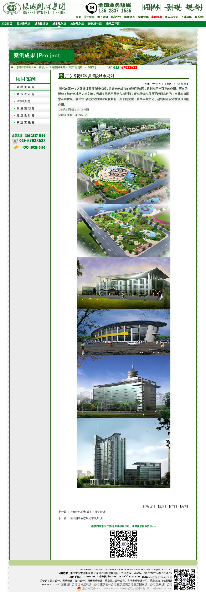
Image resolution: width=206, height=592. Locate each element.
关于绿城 (89, 17)
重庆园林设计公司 (144, 584)
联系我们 (200, 17)
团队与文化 (171, 17)
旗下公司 (102, 17)
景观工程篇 (113, 23)
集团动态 (129, 17)
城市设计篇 (41, 23)
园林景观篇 (23, 23)
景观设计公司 (164, 584)
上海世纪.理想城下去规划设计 (87, 511)
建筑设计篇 (95, 23)
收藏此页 (148, 506)
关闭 (184, 506)
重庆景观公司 (125, 584)
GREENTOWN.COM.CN (158, 573)
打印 (173, 506)
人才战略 (186, 17)
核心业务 (116, 17)
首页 (78, 17)
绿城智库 (143, 17)
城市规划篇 (59, 23)
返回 (162, 506)
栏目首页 (6, 23)
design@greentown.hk (160, 576)
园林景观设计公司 (88, 584)
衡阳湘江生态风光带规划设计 (87, 518)
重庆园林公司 (108, 584)
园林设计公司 (69, 584)
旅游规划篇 (77, 23)
